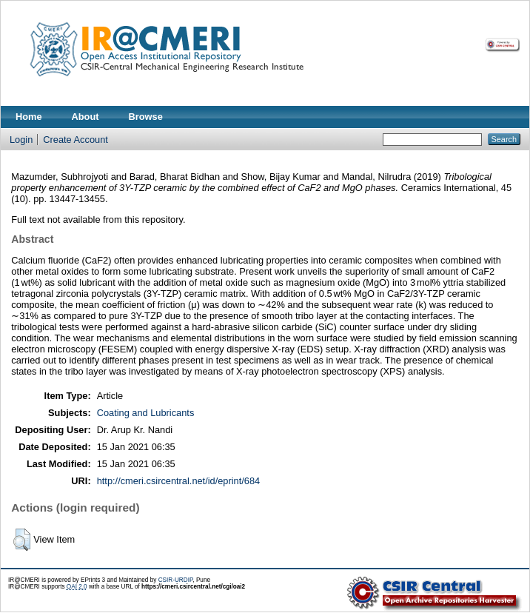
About (85, 116)
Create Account (75, 139)
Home (29, 116)
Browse (146, 116)
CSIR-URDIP (175, 580)
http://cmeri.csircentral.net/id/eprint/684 (179, 480)
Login (21, 139)
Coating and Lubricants (146, 412)
